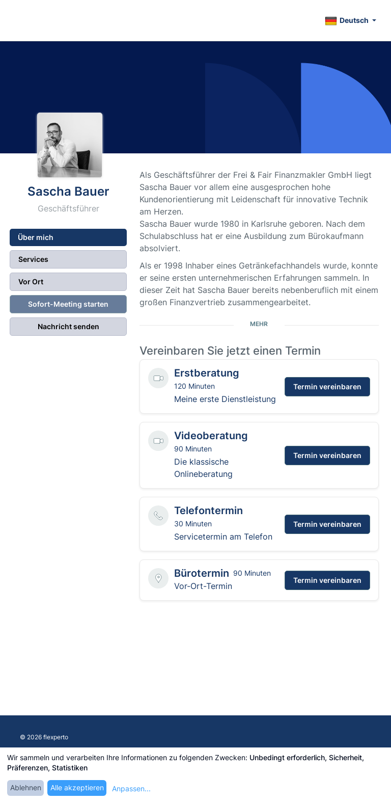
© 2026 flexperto (44, 737)
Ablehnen (25, 787)
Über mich (35, 237)
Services (33, 259)
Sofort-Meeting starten (68, 304)
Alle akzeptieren (77, 787)
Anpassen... (131, 788)
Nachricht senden (68, 326)
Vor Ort (30, 281)
